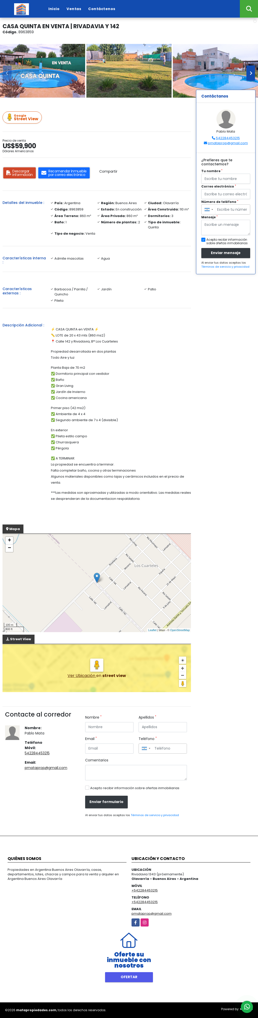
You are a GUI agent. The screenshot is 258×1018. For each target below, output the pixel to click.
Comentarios (96, 760)
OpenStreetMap (180, 630)
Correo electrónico (218, 186)
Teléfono (148, 738)
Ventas (74, 8)
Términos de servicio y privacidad (155, 815)
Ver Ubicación (82, 675)
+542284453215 (145, 890)
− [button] (9, 548)
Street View (23, 117)
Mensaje (209, 217)
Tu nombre (211, 171)
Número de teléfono (219, 202)
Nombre (93, 717)
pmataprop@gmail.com (46, 767)
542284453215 (37, 753)
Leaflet (152, 630)
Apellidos (147, 717)
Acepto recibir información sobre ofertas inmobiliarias (134, 788)
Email (91, 738)
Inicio (53, 8)
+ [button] (9, 540)
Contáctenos (101, 8)
